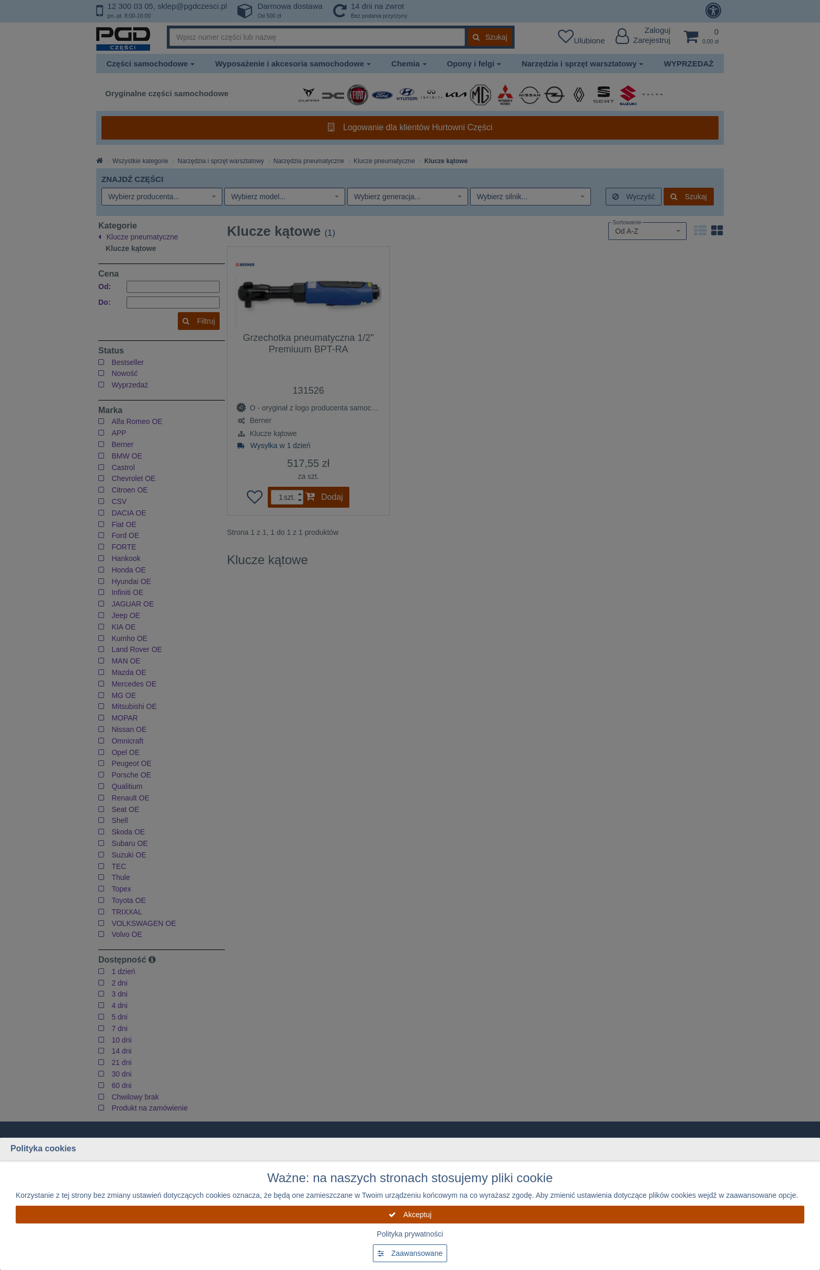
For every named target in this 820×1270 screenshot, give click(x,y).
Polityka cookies (43, 1148)
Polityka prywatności (410, 1234)
